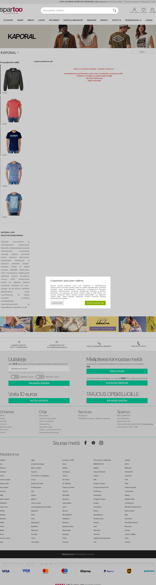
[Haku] (114, 10)
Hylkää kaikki (57, 303)
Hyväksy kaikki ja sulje (95, 303)
